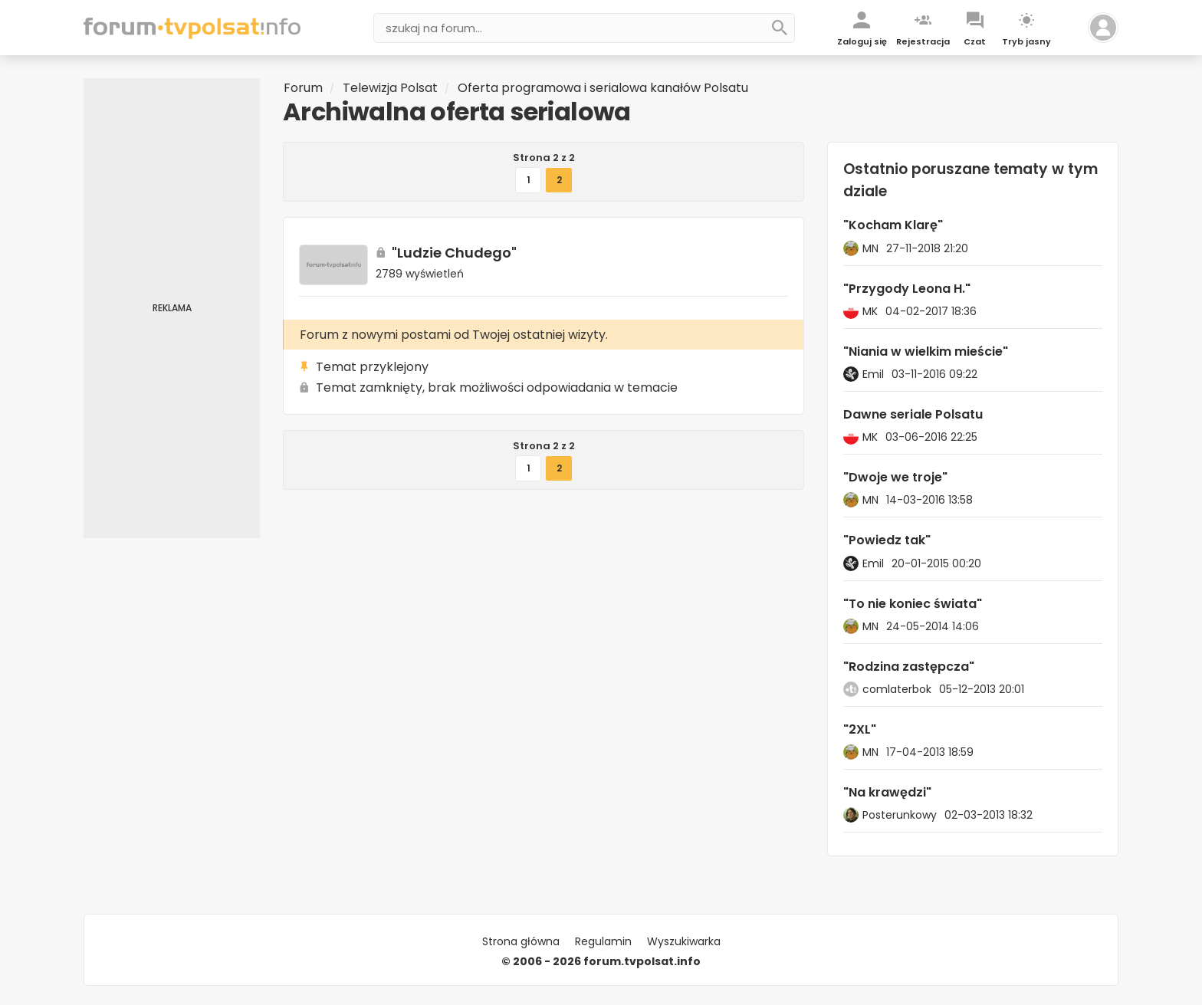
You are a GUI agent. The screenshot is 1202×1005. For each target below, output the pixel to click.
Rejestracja (923, 41)
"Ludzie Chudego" (454, 252)
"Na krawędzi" (887, 792)
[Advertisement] (172, 308)
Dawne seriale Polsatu (913, 414)
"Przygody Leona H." (906, 288)
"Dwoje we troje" (895, 477)
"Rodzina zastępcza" (908, 666)
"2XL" (859, 729)
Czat (975, 41)
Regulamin (603, 941)
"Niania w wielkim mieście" (925, 351)
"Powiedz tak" (887, 540)
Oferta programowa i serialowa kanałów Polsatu (603, 88)
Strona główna (521, 941)
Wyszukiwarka (684, 941)
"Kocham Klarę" (893, 225)
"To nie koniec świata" (912, 604)
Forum (303, 88)
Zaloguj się (862, 41)
